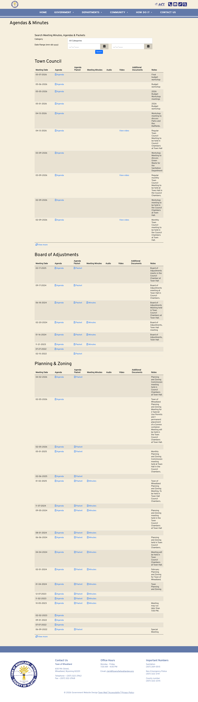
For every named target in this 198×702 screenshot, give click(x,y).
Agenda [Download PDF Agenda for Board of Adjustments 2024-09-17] (59, 285)
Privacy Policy (128, 692)
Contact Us (168, 12)
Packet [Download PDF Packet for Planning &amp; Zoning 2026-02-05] (78, 447)
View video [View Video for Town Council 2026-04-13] (124, 131)
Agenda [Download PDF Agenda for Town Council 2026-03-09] (59, 153)
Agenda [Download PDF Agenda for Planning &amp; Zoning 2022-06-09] (59, 629)
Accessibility (114, 692)
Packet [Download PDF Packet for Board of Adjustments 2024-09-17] (78, 285)
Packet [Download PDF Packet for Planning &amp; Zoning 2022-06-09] (78, 629)
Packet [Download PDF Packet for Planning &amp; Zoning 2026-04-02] (78, 377)
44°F (160, 4)
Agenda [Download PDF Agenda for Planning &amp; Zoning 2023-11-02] (59, 598)
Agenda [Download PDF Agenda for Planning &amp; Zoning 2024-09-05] (59, 510)
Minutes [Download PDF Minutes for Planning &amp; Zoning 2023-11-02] (91, 598)
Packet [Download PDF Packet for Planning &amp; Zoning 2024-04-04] (78, 552)
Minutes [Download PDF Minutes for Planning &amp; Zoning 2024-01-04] (91, 584)
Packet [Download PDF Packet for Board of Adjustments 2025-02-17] (78, 268)
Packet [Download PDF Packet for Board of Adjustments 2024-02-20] (78, 322)
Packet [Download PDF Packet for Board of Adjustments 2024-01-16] (78, 335)
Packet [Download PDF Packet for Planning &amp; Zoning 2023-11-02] (78, 598)
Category (39, 39)
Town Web (102, 692)
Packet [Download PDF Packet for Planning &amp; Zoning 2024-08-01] (78, 533)
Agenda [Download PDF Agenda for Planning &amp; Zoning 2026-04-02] (59, 377)
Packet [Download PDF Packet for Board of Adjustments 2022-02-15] (78, 354)
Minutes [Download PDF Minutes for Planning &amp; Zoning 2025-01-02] (91, 481)
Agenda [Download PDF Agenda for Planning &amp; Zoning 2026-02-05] (59, 399)
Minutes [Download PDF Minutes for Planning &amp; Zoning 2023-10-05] (91, 603)
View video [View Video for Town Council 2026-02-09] (124, 220)
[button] (104, 46)
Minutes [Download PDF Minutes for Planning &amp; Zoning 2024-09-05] (91, 510)
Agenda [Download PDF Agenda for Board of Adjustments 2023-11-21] (59, 344)
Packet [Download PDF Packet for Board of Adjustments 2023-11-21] (78, 344)
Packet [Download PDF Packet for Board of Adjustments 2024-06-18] (78, 303)
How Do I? (144, 12)
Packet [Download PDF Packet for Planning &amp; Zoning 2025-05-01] (78, 451)
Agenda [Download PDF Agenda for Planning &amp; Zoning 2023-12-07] (59, 594)
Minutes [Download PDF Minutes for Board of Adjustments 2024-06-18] (91, 303)
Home (43, 12)
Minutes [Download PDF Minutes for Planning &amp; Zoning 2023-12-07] (91, 594)
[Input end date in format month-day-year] (128, 46)
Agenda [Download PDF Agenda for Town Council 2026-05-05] (59, 91)
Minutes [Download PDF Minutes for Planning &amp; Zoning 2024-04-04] (91, 552)
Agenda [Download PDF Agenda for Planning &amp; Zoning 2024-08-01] (59, 533)
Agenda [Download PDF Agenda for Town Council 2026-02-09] (59, 200)
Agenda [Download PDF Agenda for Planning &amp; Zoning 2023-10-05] (59, 603)
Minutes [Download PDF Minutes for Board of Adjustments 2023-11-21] (91, 344)
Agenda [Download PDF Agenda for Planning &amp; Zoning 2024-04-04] (59, 552)
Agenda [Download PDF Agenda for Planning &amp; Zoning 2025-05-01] (59, 451)
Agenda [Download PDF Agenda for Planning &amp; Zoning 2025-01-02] (59, 481)
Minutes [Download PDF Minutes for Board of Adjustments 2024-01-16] (91, 335)
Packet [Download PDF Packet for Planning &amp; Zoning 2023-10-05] (78, 603)
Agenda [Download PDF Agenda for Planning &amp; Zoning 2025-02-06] (59, 476)
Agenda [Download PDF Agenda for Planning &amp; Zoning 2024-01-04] (59, 584)
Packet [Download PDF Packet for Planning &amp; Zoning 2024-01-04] (78, 584)
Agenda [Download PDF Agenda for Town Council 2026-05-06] (59, 84)
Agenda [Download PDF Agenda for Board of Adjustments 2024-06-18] (59, 303)
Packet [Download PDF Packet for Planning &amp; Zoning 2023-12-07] (78, 594)
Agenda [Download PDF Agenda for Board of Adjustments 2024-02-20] (59, 322)
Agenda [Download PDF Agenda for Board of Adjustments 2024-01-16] (59, 335)
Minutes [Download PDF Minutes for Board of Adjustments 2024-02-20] (91, 322)
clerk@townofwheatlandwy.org (120, 671)
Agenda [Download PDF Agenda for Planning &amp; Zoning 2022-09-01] (59, 620)
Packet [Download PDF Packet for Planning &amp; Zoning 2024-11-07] (78, 506)
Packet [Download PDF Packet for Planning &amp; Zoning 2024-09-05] (78, 510)
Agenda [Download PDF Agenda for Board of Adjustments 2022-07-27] (59, 349)
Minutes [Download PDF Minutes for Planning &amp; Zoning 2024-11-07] (91, 506)
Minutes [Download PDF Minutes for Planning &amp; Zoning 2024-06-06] (91, 537)
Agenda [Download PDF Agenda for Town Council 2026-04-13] (59, 113)
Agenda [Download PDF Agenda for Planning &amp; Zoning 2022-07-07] (59, 625)
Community (119, 12)
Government (64, 12)
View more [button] (42, 245)
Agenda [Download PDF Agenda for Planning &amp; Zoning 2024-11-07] (59, 506)
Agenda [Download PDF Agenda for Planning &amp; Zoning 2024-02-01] (59, 569)
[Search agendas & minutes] (99, 52)
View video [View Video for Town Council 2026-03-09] (124, 175)
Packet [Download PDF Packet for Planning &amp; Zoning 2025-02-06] (78, 476)
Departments (92, 12)
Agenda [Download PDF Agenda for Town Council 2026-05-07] (59, 74)
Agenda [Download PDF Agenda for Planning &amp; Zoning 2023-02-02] (59, 615)
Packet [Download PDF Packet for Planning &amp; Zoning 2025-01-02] (78, 481)
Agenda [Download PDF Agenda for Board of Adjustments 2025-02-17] (59, 268)
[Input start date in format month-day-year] (84, 46)
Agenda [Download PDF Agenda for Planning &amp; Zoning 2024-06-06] (59, 537)
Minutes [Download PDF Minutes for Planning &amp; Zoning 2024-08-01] (91, 533)
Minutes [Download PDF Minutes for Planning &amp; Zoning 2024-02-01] (91, 569)
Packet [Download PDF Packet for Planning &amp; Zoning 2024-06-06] (78, 537)
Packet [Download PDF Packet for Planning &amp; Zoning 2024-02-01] (78, 569)
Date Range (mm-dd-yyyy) (46, 45)
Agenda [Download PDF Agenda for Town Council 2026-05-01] (59, 104)
